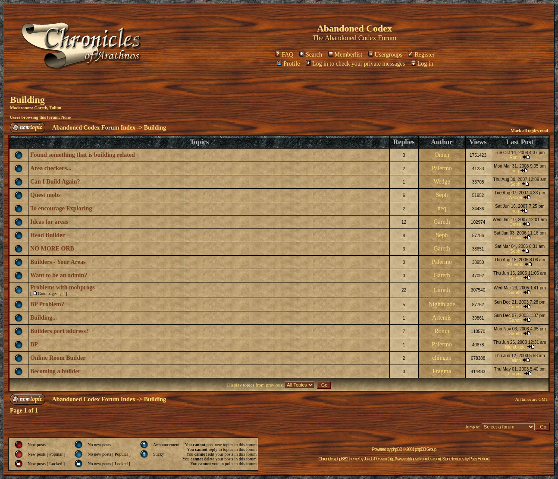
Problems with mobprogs (62, 287)
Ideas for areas (49, 222)
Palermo (442, 168)
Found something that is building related (82, 155)
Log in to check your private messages (355, 63)
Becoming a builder (55, 371)
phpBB (396, 449)
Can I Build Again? (55, 181)
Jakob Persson (375, 459)
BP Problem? (47, 304)
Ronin (515, 157)
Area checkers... (50, 168)
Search (310, 54)
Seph (515, 184)
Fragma (442, 371)
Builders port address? (59, 331)
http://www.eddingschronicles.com (414, 459)
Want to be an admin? (58, 275)
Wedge (441, 181)
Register (421, 54)
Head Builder (47, 235)
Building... (43, 317)
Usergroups (385, 54)
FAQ (284, 54)
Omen (441, 155)
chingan (441, 358)
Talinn (55, 107)
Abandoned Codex (350, 37)
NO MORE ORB (52, 248)
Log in (422, 63)
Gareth (40, 107)
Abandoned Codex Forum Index (93, 127)
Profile (288, 63)
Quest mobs (45, 195)
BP (34, 344)
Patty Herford (479, 459)
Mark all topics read (529, 130)
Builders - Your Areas (57, 262)
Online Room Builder (57, 358)
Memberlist (345, 54)
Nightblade (441, 304)
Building (27, 99)
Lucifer (515, 237)
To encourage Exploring (61, 208)
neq (515, 170)
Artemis (441, 317)
